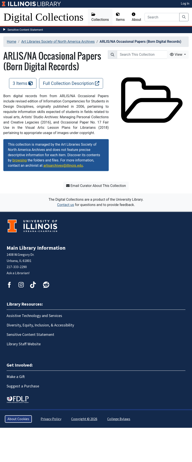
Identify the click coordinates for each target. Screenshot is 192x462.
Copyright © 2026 (84, 419)
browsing (19, 160)
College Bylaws (118, 419)
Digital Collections (43, 17)
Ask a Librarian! (18, 273)
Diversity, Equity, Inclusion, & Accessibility (40, 325)
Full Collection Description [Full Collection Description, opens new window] (71, 83)
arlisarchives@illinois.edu (63, 165)
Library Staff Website (24, 344)
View (176, 54)
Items (120, 17)
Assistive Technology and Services (34, 316)
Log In (185, 3)
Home (11, 41)
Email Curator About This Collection (96, 186)
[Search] (162, 17)
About (136, 17)
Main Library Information (36, 248)
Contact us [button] (65, 205)
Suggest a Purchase (23, 386)
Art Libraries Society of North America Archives (58, 41)
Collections (100, 17)
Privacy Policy (51, 419)
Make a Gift (16, 377)
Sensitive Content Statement (25, 29)
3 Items (23, 83)
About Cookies (18, 419)
